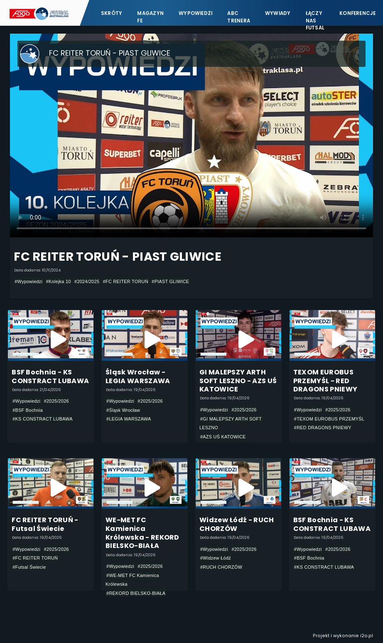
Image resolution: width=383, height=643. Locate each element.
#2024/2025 (86, 281)
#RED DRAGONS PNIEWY (322, 427)
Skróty (111, 13)
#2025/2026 (56, 401)
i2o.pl (366, 636)
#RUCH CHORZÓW (221, 567)
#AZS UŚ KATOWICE (223, 436)
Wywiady (278, 13)
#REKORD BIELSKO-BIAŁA (135, 593)
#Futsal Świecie (29, 567)
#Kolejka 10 (58, 281)
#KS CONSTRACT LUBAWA (42, 418)
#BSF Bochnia (27, 410)
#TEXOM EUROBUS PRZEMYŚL (329, 418)
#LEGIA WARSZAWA (128, 418)
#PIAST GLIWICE (170, 281)
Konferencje (357, 13)
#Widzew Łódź (215, 557)
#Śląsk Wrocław (123, 410)
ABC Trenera (238, 17)
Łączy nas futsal (315, 17)
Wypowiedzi (195, 13)
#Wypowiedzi (28, 281)
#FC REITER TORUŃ (125, 281)
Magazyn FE (150, 17)
